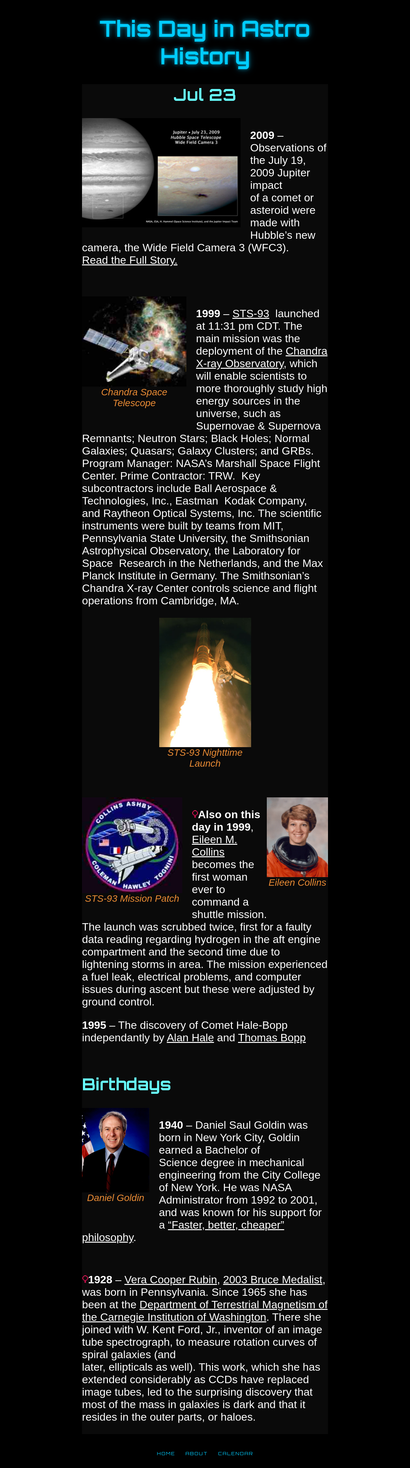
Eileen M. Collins (214, 845)
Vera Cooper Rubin (170, 1279)
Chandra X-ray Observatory (261, 357)
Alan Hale (190, 1037)
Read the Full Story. (129, 260)
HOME (166, 1453)
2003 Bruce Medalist (273, 1279)
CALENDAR (235, 1453)
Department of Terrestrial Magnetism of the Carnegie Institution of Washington (205, 1310)
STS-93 (250, 313)
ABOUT (196, 1453)
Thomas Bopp (272, 1037)
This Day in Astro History (205, 42)
